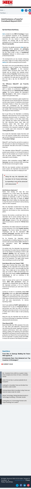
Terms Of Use (9, 482)
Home (1, 10)
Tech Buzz (3, 13)
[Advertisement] (13, 345)
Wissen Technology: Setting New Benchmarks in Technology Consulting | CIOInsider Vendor (15, 396)
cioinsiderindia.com (19, 480)
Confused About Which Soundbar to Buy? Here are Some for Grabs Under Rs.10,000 (16, 391)
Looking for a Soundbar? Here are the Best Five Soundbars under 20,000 (15, 386)
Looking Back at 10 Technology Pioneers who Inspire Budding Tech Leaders (14, 401)
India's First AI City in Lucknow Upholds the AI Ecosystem (14, 380)
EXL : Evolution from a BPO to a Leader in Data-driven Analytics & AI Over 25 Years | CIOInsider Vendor (15, 374)
